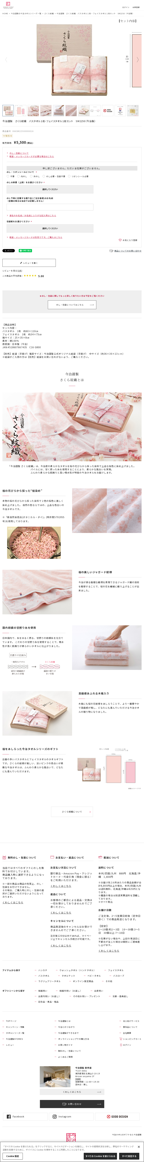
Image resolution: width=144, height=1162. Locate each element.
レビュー (10, 1044)
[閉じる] (138, 1146)
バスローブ (118, 975)
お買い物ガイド (65, 1044)
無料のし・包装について (69, 1050)
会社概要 (127, 1033)
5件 (19, 270)
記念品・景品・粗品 (48, 1001)
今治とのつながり (66, 1027)
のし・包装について (19, 153)
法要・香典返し (120, 996)
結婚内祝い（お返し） (70, 990)
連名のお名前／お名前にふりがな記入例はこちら (33, 215)
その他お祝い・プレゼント (86, 996)
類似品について (130, 1027)
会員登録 (136, 7)
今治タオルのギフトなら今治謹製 (127, 1134)
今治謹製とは (64, 1021)
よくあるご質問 (65, 1056)
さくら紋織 (49, 13)
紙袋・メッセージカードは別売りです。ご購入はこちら (36, 237)
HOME (5, 13)
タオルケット (68, 975)
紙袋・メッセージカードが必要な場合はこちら (32, 156)
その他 (109, 981)
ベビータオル (94, 975)
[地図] (78, 1079)
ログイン (125, 7)
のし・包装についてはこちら (70, 304)
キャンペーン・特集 (15, 1027)
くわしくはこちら (12, 902)
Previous (8, 60)
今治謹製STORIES (14, 1038)
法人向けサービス (131, 1021)
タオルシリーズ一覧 (15, 1033)
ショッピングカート (132, 1038)
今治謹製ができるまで (68, 1033)
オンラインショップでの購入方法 (73, 1038)
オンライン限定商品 (83, 981)
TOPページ (11, 1021)
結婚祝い (42, 990)
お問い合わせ (75, 1103)
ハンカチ (42, 970)
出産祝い (98, 990)
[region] (72, 1152)
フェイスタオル (116, 970)
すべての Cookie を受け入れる (100, 1156)
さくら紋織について (72, 811)
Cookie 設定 (12, 1156)
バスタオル (44, 975)
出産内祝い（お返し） (49, 996)
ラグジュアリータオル (49, 981)
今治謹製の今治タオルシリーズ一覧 (26, 13)
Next (135, 60)
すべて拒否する (129, 1156)
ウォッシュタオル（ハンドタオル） (77, 970)
